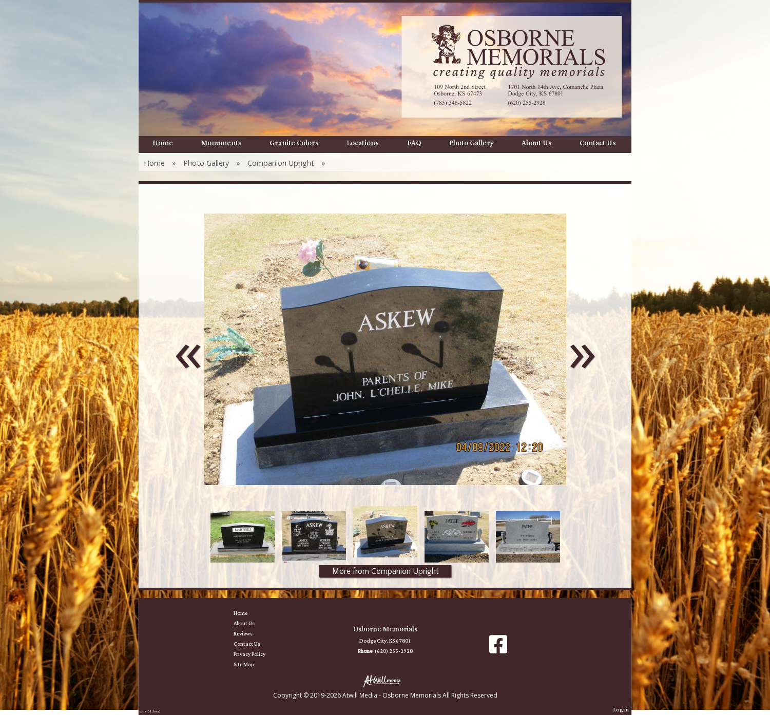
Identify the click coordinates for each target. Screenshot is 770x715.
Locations (362, 143)
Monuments (221, 143)
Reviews (251, 634)
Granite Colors (294, 143)
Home (162, 143)
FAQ (414, 143)
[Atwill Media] (385, 680)
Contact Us (598, 143)
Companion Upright (280, 163)
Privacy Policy (257, 654)
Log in (621, 709)
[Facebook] (498, 648)
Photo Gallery (471, 143)
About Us (537, 143)
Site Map (251, 665)
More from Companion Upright (385, 571)
